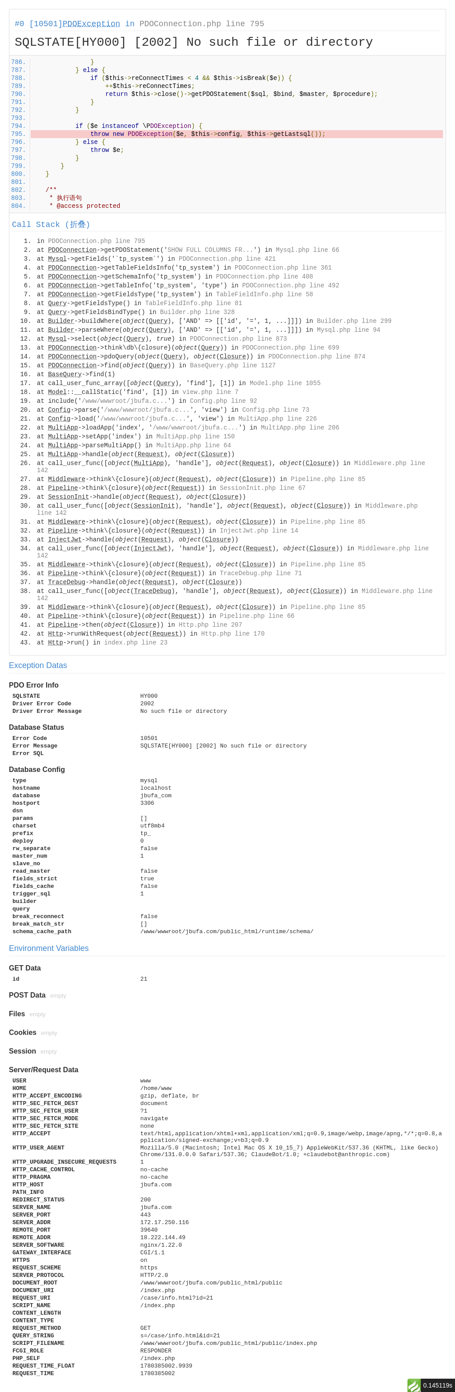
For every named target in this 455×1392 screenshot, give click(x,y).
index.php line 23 (136, 642)
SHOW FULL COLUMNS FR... (210, 250)
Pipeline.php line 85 (328, 479)
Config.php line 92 (223, 401)
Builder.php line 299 (354, 321)
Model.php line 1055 (285, 383)
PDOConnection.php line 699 (290, 347)
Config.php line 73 (275, 410)
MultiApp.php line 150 (195, 436)
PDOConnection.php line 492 (290, 285)
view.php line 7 (211, 392)
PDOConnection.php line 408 (264, 276)
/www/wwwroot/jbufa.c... (125, 401)
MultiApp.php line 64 (193, 445)
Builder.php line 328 (197, 312)
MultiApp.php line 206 (300, 427)
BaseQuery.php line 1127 (233, 365)
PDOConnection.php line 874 (316, 356)
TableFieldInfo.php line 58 (264, 294)
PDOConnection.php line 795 (202, 24)
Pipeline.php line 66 (257, 616)
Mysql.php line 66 (307, 250)
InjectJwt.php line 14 (259, 530)
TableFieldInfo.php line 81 (193, 303)
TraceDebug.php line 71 (261, 573)
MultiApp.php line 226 (278, 418)
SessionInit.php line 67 (263, 488)
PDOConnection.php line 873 (238, 338)
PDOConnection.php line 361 (283, 267)
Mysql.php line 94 (348, 330)
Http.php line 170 (233, 633)
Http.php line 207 (210, 624)
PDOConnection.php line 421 (227, 258)
